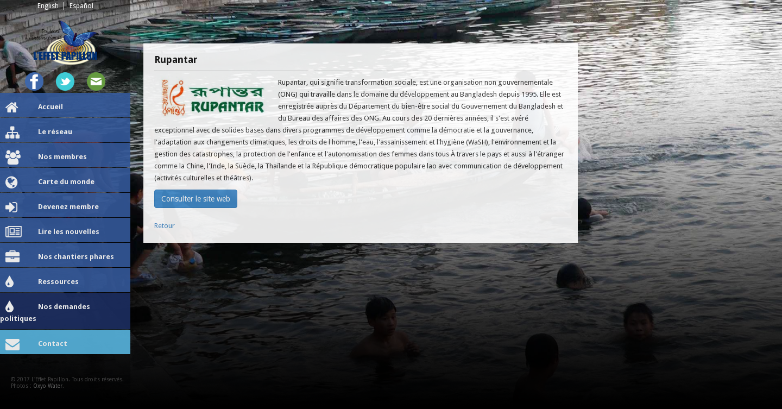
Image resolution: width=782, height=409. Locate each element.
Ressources (42, 282)
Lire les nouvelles (52, 232)
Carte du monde (49, 182)
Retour (164, 226)
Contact (36, 344)
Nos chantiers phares (59, 257)
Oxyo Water (47, 386)
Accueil (34, 107)
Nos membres (46, 157)
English (48, 6)
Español (81, 6)
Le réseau (38, 132)
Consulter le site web (195, 198)
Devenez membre (52, 207)
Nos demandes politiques (45, 311)
